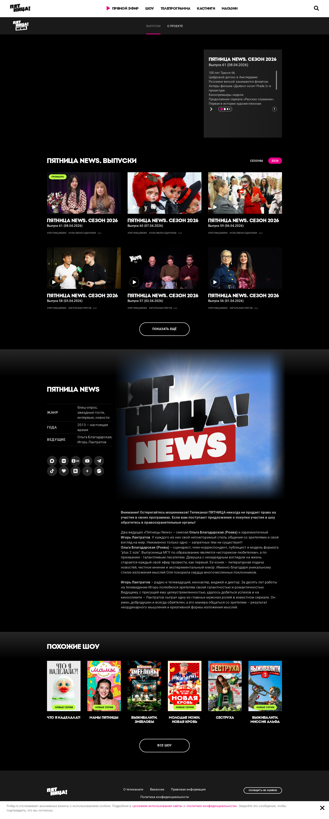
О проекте (175, 26)
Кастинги (206, 8)
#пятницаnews (57, 233)
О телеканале (133, 789)
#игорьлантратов (79, 308)
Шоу (149, 8)
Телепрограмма (175, 8)
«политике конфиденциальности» (211, 806)
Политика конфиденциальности (164, 797)
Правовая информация (188, 789)
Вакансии (157, 789)
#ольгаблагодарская (82, 233)
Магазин (230, 8)
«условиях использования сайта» (157, 806)
